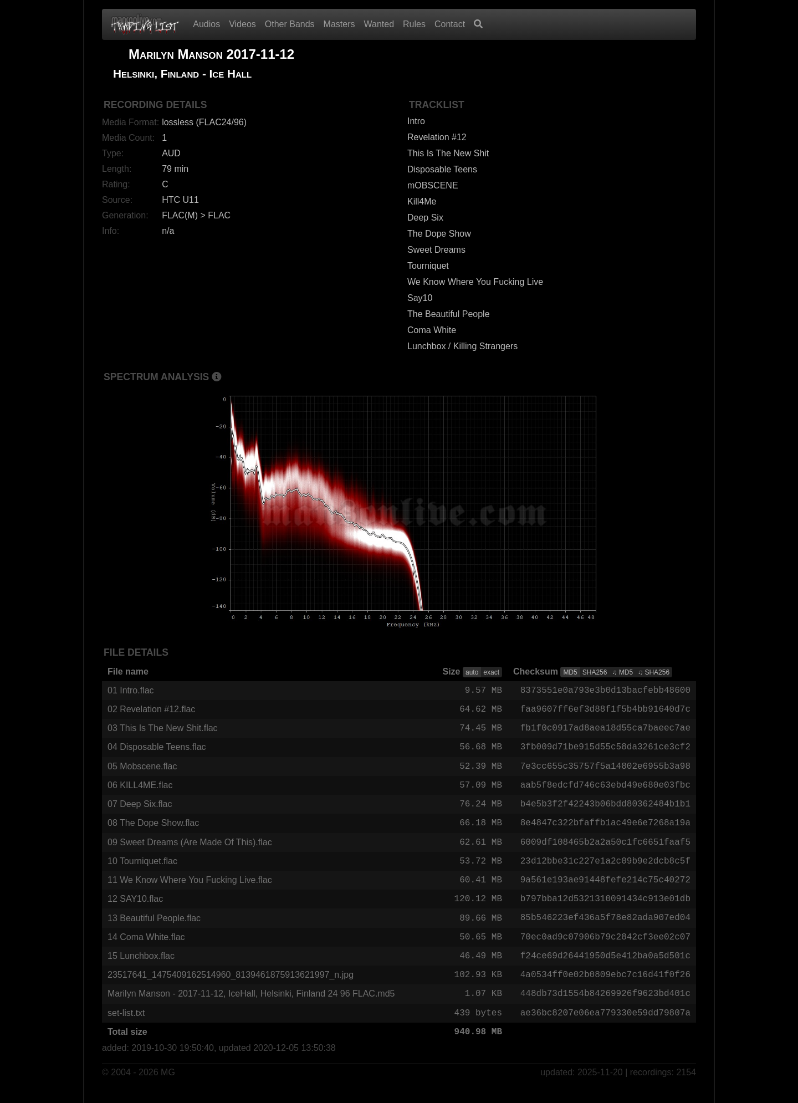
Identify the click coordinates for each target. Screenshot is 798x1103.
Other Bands (290, 24)
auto (472, 672)
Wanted (379, 24)
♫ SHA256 (653, 672)
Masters (339, 24)
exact (491, 672)
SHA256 (594, 672)
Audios (206, 24)
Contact (449, 24)
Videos (242, 24)
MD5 (570, 672)
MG (168, 1087)
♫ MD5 (622, 672)
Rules (414, 24)
